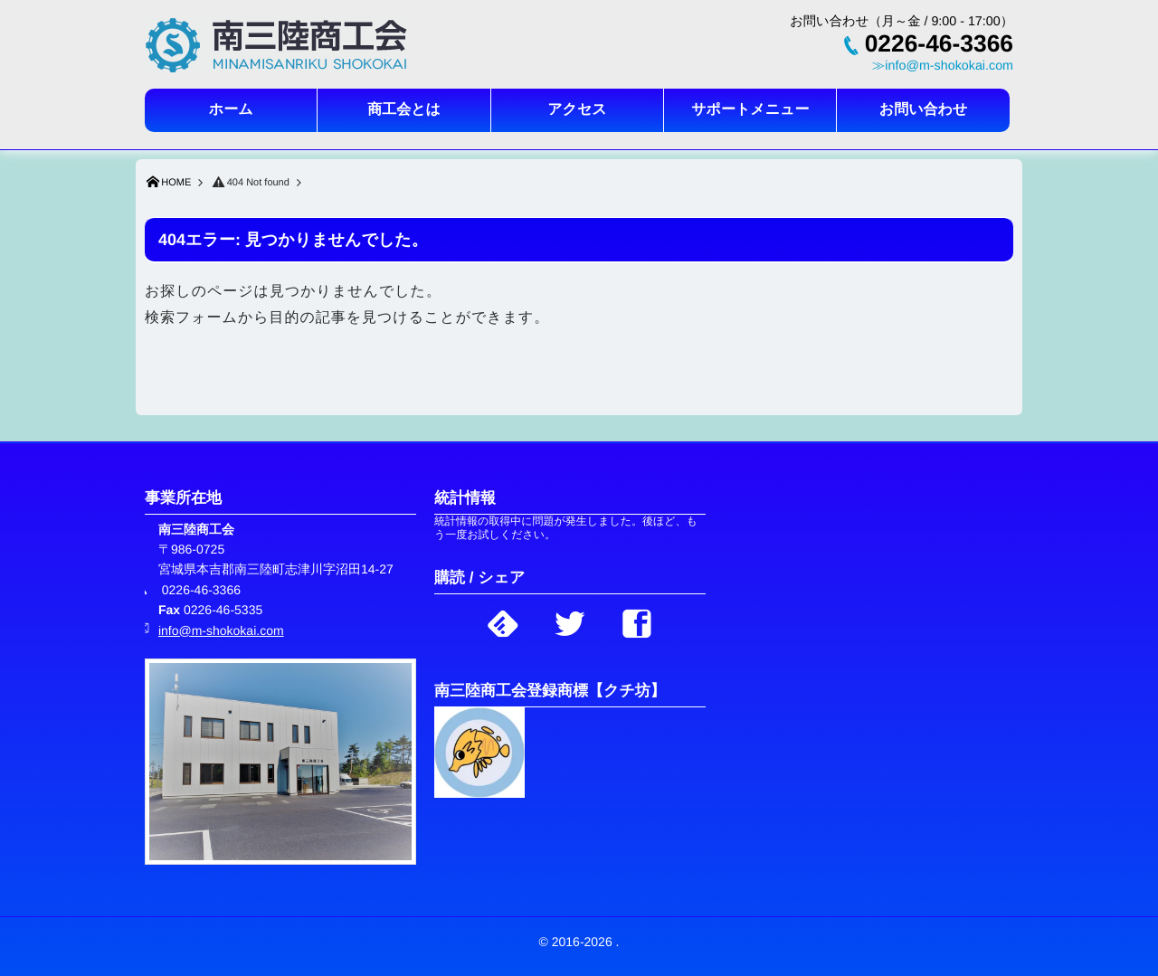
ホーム (231, 110)
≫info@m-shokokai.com (942, 66)
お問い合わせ (923, 110)
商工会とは (404, 110)
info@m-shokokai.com (221, 630)
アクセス (577, 110)
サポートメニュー (750, 110)
